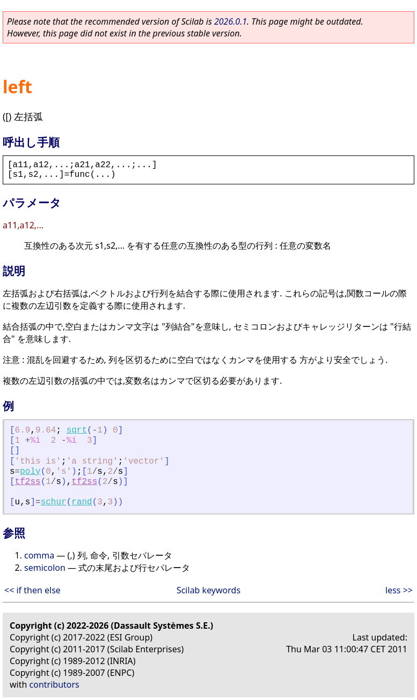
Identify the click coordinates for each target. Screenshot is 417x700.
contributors (54, 684)
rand (81, 502)
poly (30, 471)
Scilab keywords (208, 590)
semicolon (44, 568)
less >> (399, 590)
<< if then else (32, 590)
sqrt (77, 430)
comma (39, 555)
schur (54, 502)
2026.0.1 (230, 21)
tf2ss (28, 482)
